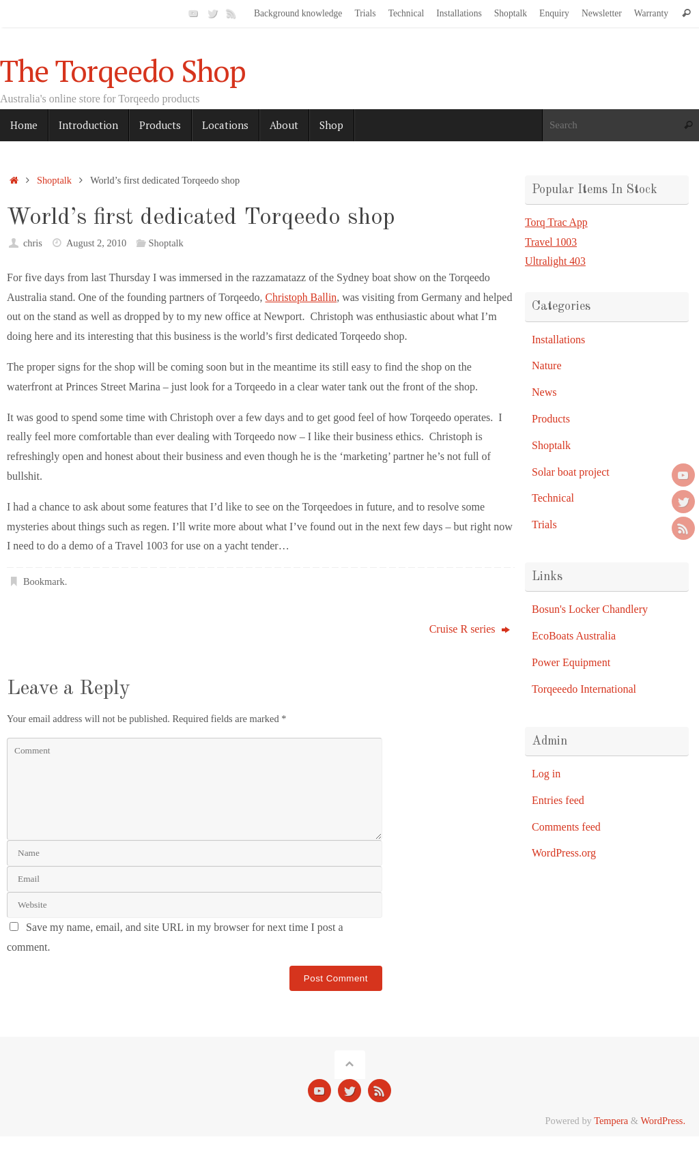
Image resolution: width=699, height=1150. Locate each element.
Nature (547, 365)
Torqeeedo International (584, 689)
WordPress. (662, 1120)
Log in (546, 773)
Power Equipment (571, 662)
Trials (364, 13)
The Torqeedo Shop (123, 71)
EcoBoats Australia (574, 636)
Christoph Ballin (301, 297)
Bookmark (44, 581)
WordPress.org (564, 853)
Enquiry (554, 13)
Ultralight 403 (555, 261)
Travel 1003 (551, 242)
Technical (406, 13)
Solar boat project (571, 472)
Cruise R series (469, 629)
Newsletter (602, 13)
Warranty (651, 13)
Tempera (611, 1120)
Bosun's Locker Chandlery (590, 609)
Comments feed (566, 827)
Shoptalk (510, 13)
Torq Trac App (556, 222)
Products (551, 419)
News (544, 392)
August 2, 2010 (96, 243)
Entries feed (558, 800)
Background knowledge (298, 13)
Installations (458, 13)
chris (32, 243)
